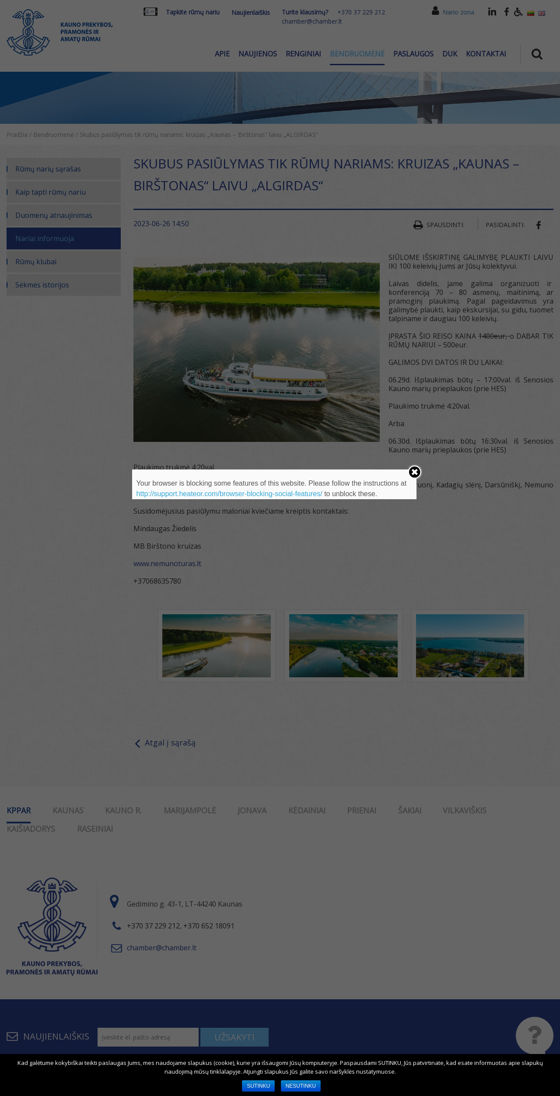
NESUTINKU (301, 1086)
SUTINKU (258, 1086)
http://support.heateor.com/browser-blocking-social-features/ (229, 493)
